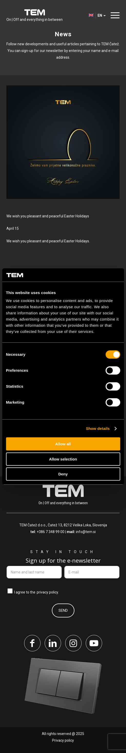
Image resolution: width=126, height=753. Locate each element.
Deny (63, 474)
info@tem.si (86, 532)
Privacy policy (63, 740)
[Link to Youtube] (94, 643)
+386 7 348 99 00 (50, 532)
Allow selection (63, 459)
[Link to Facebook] (32, 643)
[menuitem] (114, 15)
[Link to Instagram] (73, 643)
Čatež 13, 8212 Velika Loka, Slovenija (77, 525)
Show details (98, 428)
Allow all (63, 444)
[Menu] (114, 15)
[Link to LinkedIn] (53, 643)
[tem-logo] (34, 15)
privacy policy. (48, 592)
